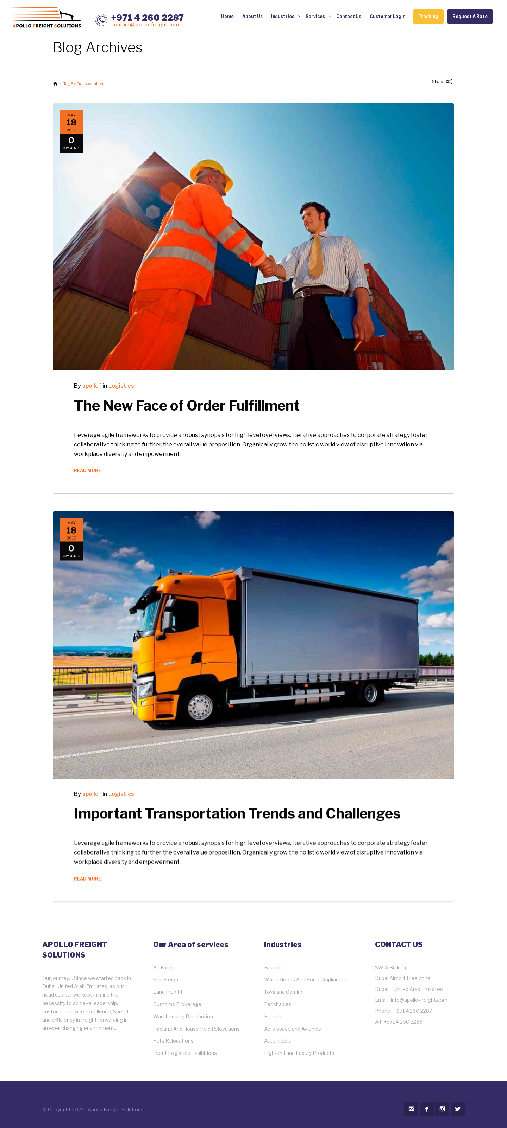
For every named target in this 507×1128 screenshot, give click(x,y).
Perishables (278, 1004)
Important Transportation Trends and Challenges (237, 806)
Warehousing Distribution (183, 1016)
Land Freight (168, 992)
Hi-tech (272, 1016)
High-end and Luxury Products (299, 1053)
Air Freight (165, 968)
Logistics (121, 385)
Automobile (278, 1041)
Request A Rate (470, 16)
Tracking (428, 16)
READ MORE (87, 470)
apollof (91, 385)
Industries (282, 16)
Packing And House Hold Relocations (196, 1029)
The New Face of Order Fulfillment (187, 405)
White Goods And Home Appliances (306, 979)
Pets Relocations (173, 1041)
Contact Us (348, 16)
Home (227, 16)
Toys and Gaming (284, 992)
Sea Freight (166, 979)
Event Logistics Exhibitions (185, 1053)
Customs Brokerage (177, 1004)
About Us (252, 16)
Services (315, 16)
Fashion (273, 968)
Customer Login (387, 16)
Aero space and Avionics (292, 1029)
